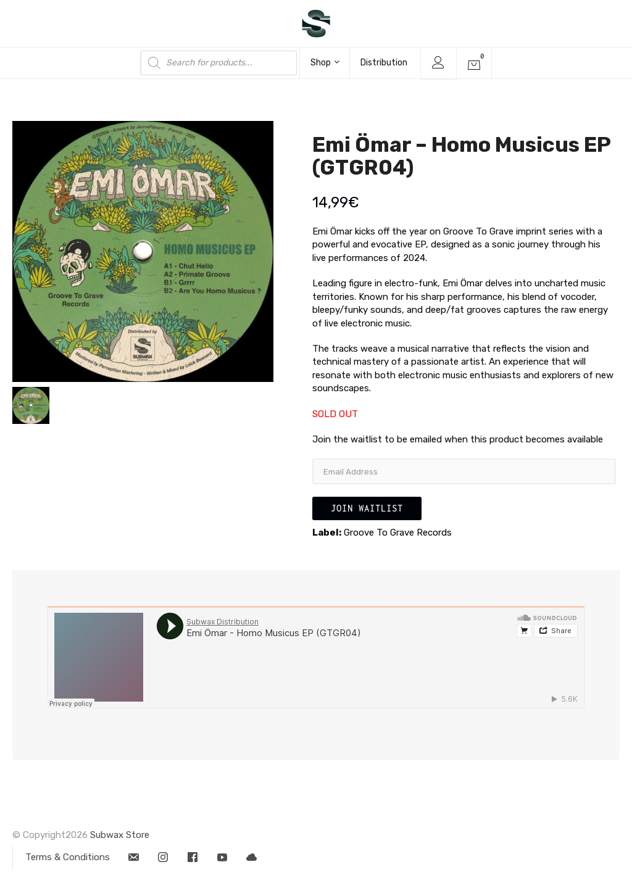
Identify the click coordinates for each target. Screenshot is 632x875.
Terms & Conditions (67, 857)
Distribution (383, 62)
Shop (324, 62)
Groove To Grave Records (398, 532)
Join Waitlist (367, 508)
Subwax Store (119, 834)
